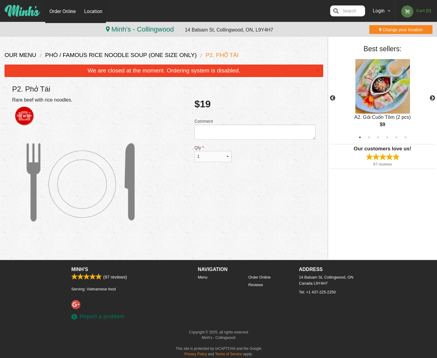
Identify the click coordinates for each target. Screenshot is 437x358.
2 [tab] (369, 137)
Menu (203, 277)
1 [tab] (360, 137)
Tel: (317, 292)
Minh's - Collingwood (42, 29)
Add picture (24, 116)
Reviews (255, 285)
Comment (255, 129)
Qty (213, 153)
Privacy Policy (196, 354)
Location (94, 11)
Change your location (401, 29)
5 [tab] (396, 137)
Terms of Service (228, 354)
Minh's (79, 269)
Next (432, 98)
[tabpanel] (382, 98)
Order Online (62, 11)
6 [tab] (405, 137)
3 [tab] (378, 137)
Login (378, 11)
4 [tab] (387, 137)
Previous (333, 98)
